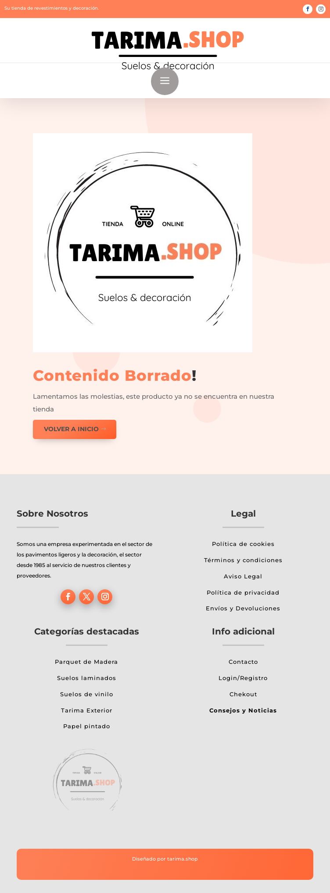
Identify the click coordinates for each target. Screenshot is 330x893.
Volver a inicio (71, 429)
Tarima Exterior (86, 710)
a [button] (165, 81)
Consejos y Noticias (243, 710)
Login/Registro (243, 677)
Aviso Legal (243, 576)
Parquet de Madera (86, 661)
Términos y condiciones (243, 559)
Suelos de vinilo (86, 694)
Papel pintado (86, 726)
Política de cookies (243, 543)
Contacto (243, 661)
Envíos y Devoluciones (243, 608)
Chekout (243, 694)
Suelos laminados (86, 677)
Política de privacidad (243, 592)
